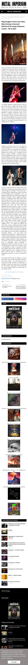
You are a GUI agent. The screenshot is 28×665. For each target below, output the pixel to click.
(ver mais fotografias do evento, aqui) (14, 272)
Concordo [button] (14, 662)
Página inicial (4, 16)
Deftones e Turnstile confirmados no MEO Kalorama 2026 (17, 524)
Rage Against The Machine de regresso (15, 537)
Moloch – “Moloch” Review (14, 575)
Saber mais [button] (9, 658)
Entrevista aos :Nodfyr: (14, 562)
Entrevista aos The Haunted (15, 569)
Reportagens (10, 16)
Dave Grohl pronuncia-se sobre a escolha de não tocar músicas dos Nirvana (16, 544)
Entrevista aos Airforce (14, 581)
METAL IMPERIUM (14, 11)
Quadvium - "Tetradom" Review (16, 550)
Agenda (10, 530)
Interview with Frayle (13, 556)
